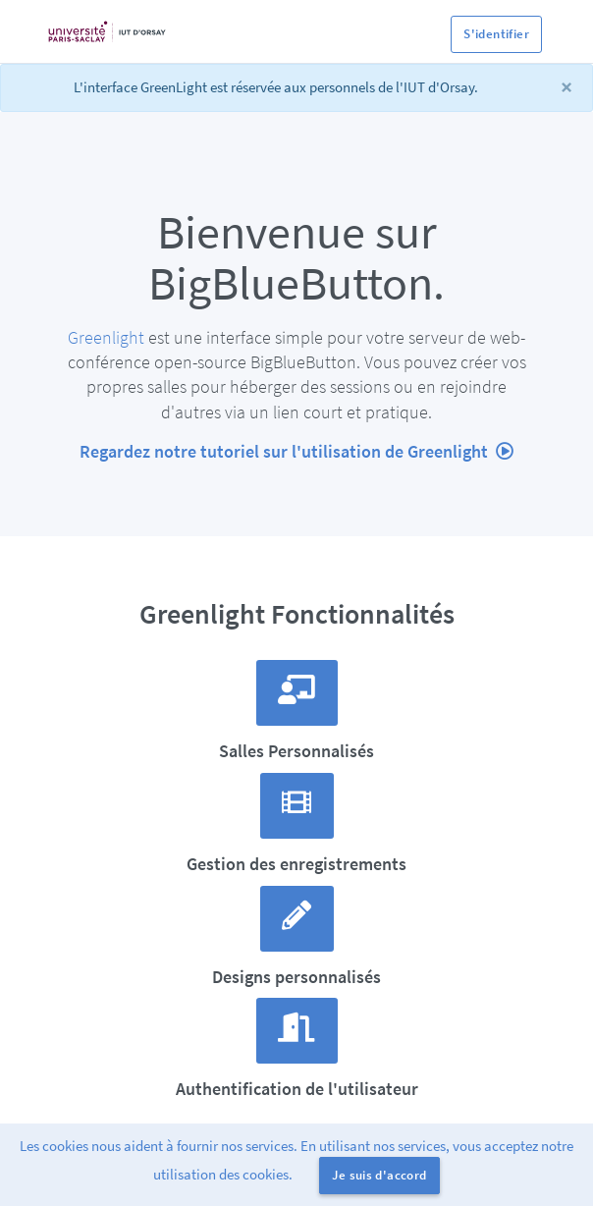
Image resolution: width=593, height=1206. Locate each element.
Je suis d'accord (379, 1175)
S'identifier (496, 34)
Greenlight (106, 337)
